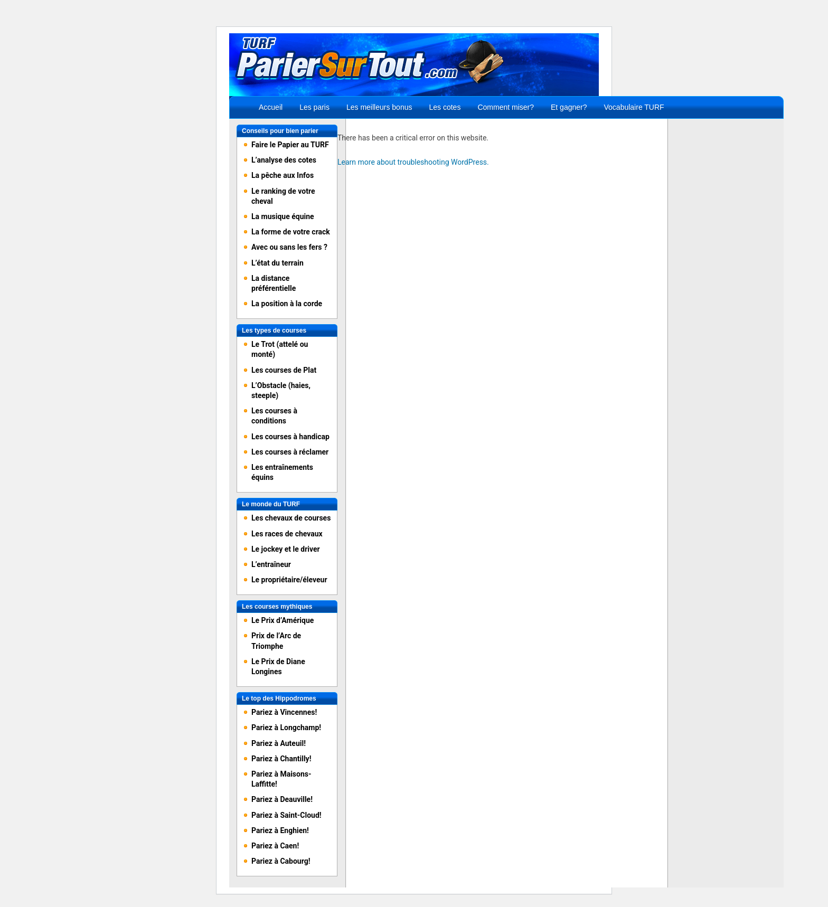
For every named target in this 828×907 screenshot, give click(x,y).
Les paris (314, 107)
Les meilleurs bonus (379, 107)
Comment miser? (505, 107)
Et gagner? (569, 107)
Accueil (271, 107)
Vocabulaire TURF (634, 107)
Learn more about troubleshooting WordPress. (413, 162)
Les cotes (444, 107)
